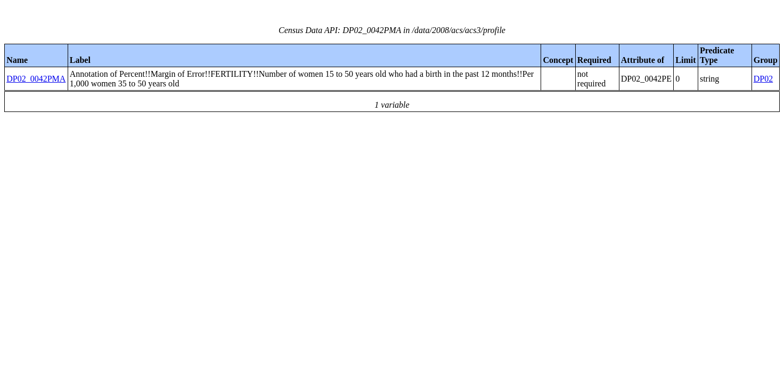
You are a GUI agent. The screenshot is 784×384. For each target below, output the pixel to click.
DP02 (763, 78)
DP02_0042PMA (36, 78)
